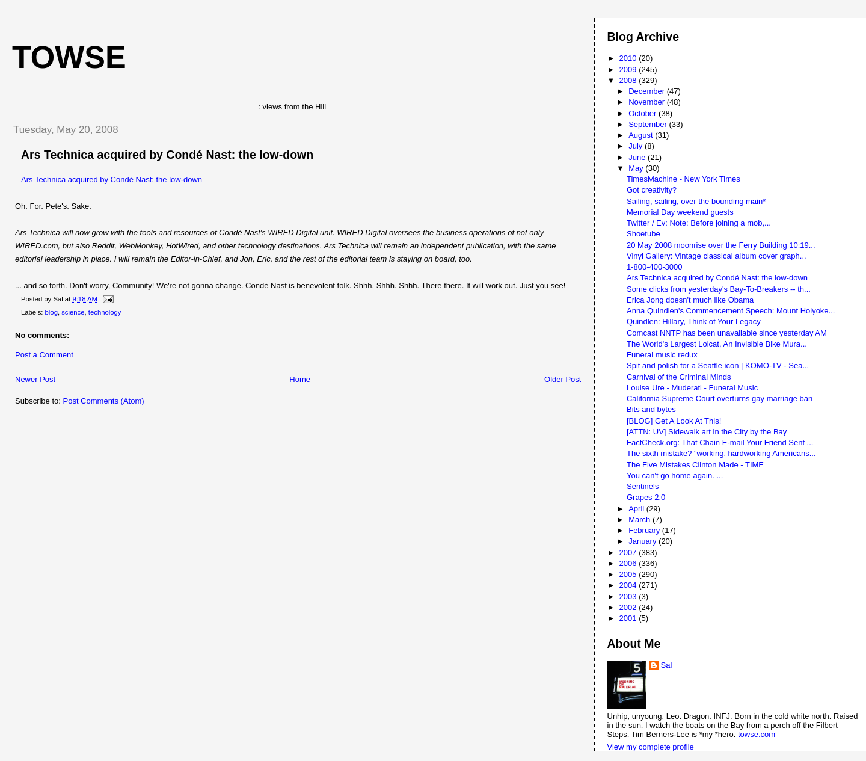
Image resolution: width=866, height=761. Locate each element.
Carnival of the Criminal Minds (679, 376)
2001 (629, 618)
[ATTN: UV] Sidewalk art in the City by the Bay (707, 431)
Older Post (562, 379)
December (647, 91)
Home (299, 379)
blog (51, 312)
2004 (629, 585)
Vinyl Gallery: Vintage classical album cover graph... (716, 255)
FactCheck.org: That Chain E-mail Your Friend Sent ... (720, 442)
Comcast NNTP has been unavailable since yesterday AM (727, 332)
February (645, 530)
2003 (629, 596)
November (647, 101)
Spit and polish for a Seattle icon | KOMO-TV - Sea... (718, 365)
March (640, 519)
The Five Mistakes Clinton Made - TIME (695, 464)
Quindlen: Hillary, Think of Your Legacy (694, 321)
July (636, 145)
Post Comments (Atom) (103, 400)
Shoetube (643, 233)
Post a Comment (44, 354)
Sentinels (643, 486)
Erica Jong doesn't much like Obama (690, 299)
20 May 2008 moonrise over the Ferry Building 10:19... (721, 245)
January (643, 541)
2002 (629, 607)
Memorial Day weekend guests (680, 212)
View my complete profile (650, 746)
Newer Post (35, 379)
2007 (629, 552)
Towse (69, 57)
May (636, 168)
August (641, 135)
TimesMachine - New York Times (683, 178)
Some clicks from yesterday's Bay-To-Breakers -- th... (719, 289)
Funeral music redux (662, 354)
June (638, 157)
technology (104, 312)
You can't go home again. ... (675, 475)
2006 (629, 563)
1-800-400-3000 (655, 266)
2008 (629, 80)
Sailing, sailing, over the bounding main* (696, 201)
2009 (629, 69)
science (72, 312)
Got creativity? (652, 189)
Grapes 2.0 (646, 497)
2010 (629, 58)
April (637, 508)
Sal (666, 665)
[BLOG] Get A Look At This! (674, 420)
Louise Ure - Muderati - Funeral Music (692, 387)
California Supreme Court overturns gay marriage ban (719, 398)
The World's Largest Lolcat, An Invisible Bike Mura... (717, 343)
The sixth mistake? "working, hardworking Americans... (721, 453)
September (648, 124)
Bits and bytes (651, 409)
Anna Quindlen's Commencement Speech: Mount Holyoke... (731, 310)
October (643, 113)
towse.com (756, 734)
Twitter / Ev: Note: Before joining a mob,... (699, 222)
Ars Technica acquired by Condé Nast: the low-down (167, 154)
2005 (629, 574)
